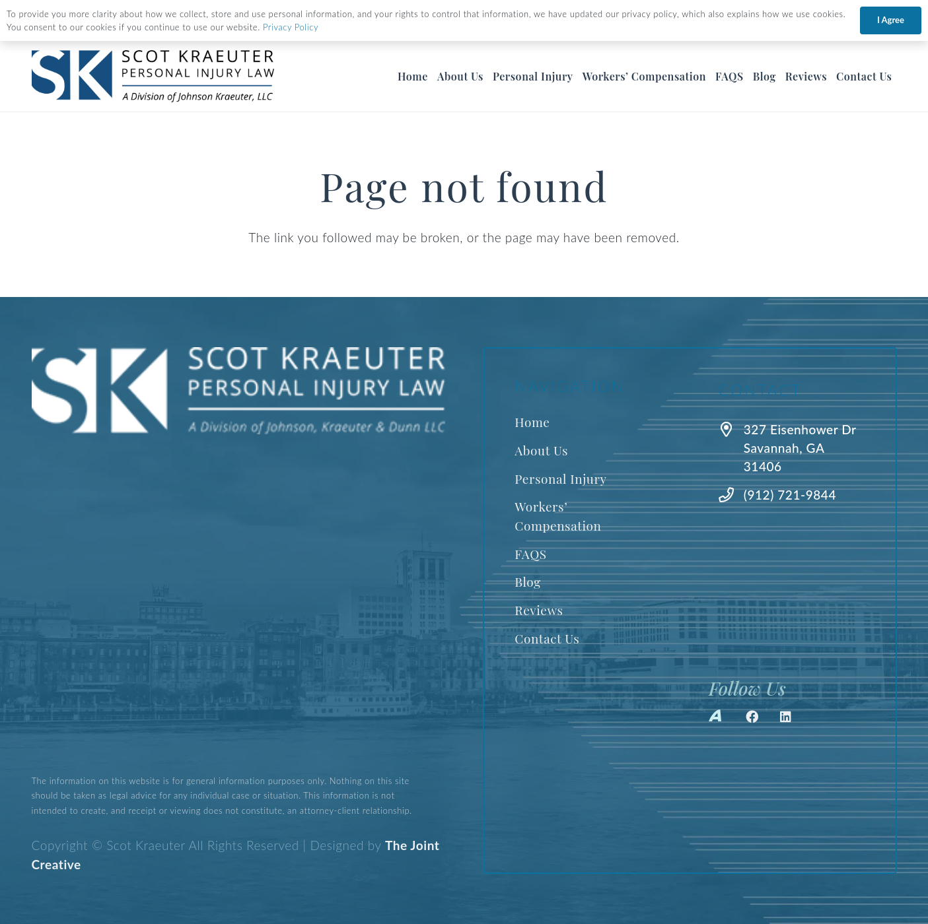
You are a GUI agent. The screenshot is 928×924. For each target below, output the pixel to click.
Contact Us (547, 638)
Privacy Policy (290, 27)
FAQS (530, 553)
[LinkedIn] (786, 717)
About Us (541, 450)
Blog (528, 581)
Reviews (539, 609)
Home (532, 421)
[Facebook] (752, 717)
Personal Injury (560, 478)
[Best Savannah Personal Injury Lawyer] (153, 76)
